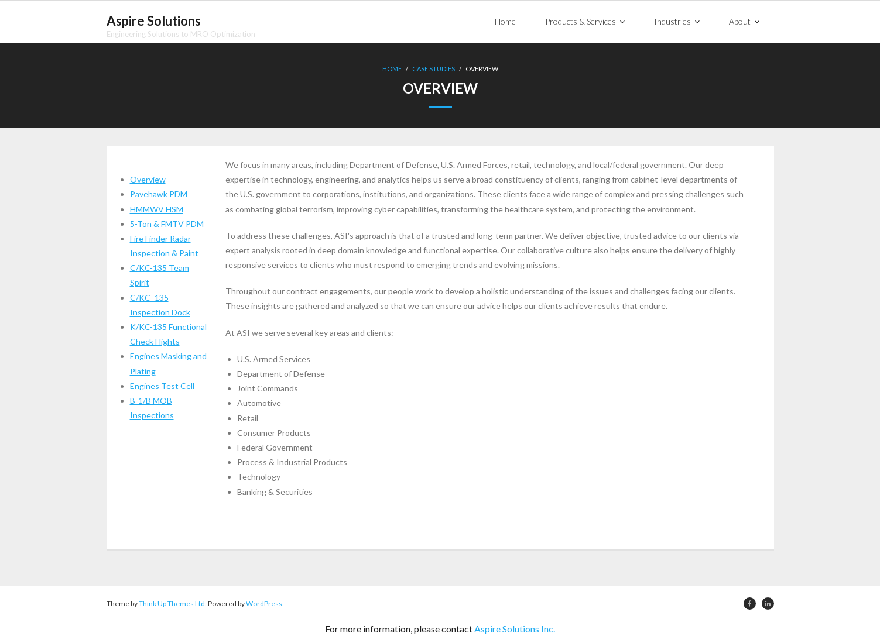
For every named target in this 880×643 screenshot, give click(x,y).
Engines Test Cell (162, 386)
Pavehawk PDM (158, 194)
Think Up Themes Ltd (172, 603)
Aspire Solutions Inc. (514, 628)
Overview (148, 179)
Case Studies (433, 69)
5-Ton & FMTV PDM (167, 224)
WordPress (264, 603)
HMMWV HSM (156, 209)
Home (392, 69)
